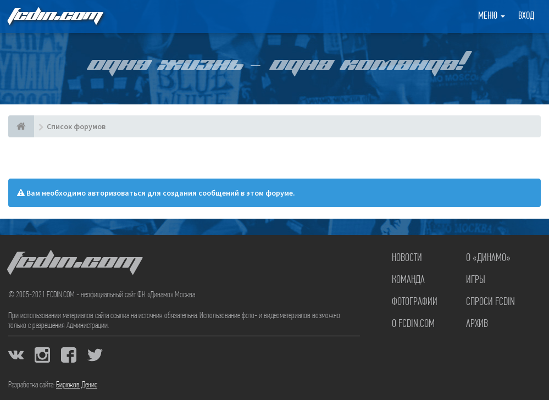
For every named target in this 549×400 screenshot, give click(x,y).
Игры (475, 280)
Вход (526, 16)
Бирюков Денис (76, 385)
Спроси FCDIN (490, 302)
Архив (477, 324)
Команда (408, 280)
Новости (407, 258)
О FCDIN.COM (413, 324)
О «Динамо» (488, 258)
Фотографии (414, 302)
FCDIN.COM (54, 16)
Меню (491, 16)
